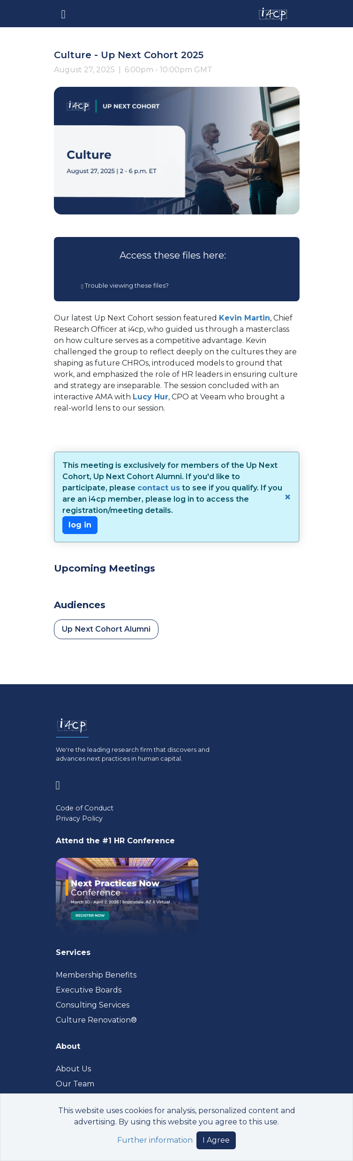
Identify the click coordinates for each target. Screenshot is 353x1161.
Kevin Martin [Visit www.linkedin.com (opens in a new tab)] (244, 317)
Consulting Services (92, 1005)
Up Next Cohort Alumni (106, 629)
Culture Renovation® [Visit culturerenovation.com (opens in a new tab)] (96, 1020)
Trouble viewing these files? (125, 285)
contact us (158, 487)
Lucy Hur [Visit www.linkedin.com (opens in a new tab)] (150, 396)
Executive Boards (88, 989)
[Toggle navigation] (63, 13)
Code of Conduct (84, 808)
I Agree (216, 1140)
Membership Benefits (96, 974)
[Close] (286, 497)
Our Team (75, 1083)
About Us (73, 1068)
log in (79, 524)
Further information (155, 1140)
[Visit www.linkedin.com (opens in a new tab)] (62, 783)
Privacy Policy (79, 818)
